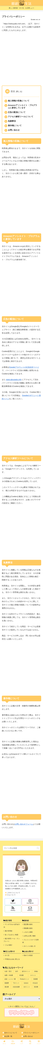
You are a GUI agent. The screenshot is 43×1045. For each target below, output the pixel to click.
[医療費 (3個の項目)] (36, 979)
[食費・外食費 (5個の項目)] (10, 975)
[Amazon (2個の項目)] (35, 983)
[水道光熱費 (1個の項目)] (16, 987)
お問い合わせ (14, 130)
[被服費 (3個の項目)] (7, 983)
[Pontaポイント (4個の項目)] (25, 979)
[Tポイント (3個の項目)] (16, 983)
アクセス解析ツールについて (20, 116)
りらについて (11, 895)
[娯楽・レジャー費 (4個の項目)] (10, 979)
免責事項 (12, 121)
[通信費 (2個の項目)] (7, 987)
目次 (13, 91)
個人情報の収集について (18, 101)
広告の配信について (16, 112)
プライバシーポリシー (31, 1033)
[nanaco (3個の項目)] (26, 983)
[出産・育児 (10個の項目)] (8, 971)
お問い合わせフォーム (24, 824)
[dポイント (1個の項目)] (27, 987)
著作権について (15, 125)
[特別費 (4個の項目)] (23, 975)
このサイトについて (13, 893)
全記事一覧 (8, 1036)
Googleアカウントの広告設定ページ (24, 367)
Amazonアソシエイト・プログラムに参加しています (22, 106)
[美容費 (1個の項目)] (36, 987)
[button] (38, 848)
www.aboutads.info (13, 380)
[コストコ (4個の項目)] (34, 975)
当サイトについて (10, 1033)
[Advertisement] (21, 59)
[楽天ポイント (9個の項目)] (26, 971)
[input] (21, 848)
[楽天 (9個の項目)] (17, 971)
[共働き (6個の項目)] (36, 971)
